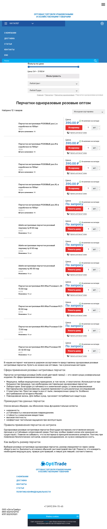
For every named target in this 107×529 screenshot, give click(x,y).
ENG (6, 55)
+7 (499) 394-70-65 (53, 506)
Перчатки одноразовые (64, 95)
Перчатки (49, 95)
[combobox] (53, 83)
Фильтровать (53, 76)
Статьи (8, 44)
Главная (40, 95)
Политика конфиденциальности (33, 492)
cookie (46, 522)
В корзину (73, 127)
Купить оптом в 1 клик (78, 133)
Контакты (9, 50)
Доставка (9, 38)
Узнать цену (74, 209)
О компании (10, 33)
